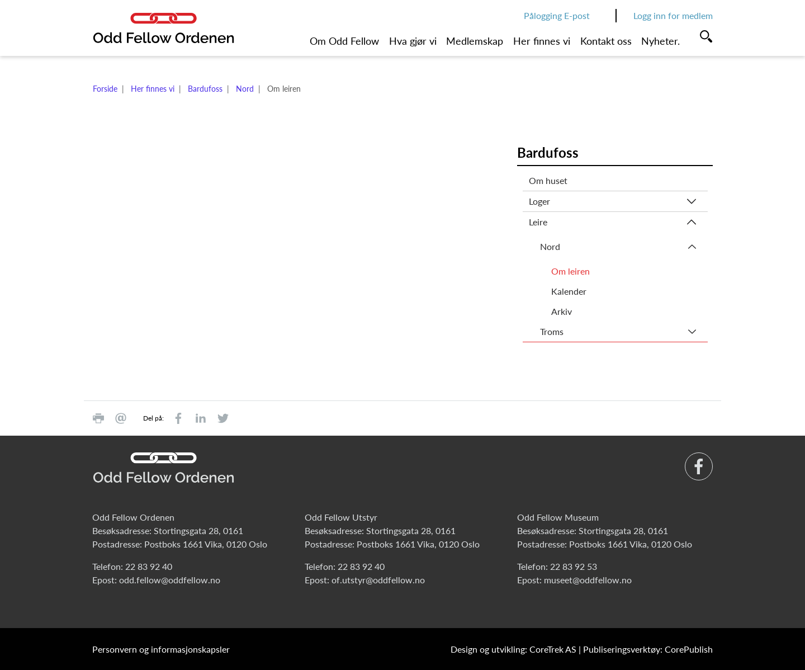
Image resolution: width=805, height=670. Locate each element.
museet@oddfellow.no (588, 579)
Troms (552, 331)
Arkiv (561, 311)
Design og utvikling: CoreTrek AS (513, 649)
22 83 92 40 (148, 566)
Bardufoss (205, 88)
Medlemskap (474, 41)
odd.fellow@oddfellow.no (169, 579)
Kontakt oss (606, 41)
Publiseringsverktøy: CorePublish (648, 649)
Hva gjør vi (413, 41)
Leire (538, 221)
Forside (105, 88)
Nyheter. (660, 41)
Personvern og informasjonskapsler (161, 649)
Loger (539, 201)
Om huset (548, 180)
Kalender (568, 291)
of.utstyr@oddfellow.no (378, 579)
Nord (245, 88)
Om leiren (570, 271)
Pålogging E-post (557, 15)
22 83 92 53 (573, 566)
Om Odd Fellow (344, 41)
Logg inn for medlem (673, 15)
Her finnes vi (541, 41)
